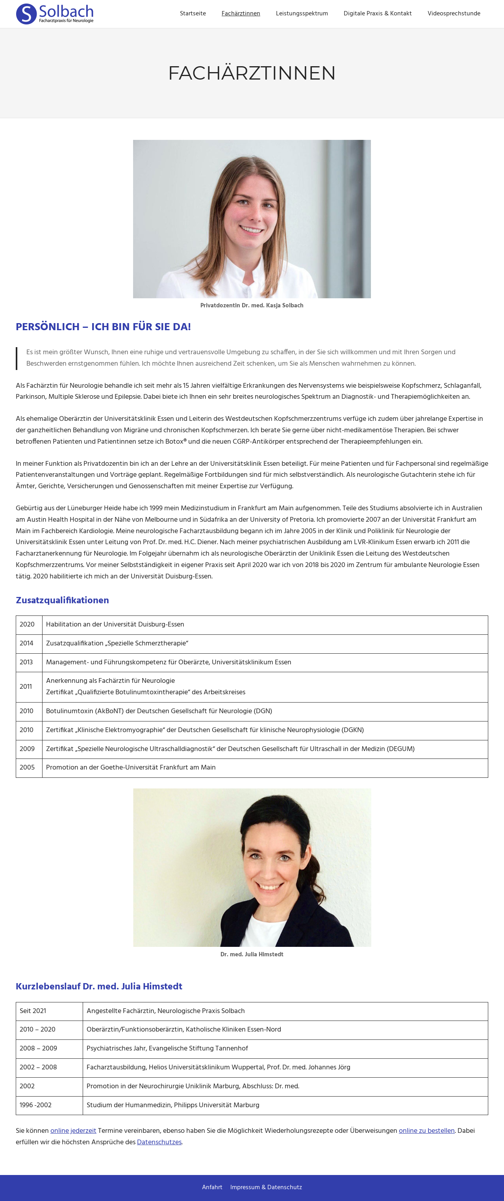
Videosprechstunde (454, 14)
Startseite (193, 14)
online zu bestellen (427, 1131)
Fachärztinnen (241, 14)
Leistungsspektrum (302, 14)
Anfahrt (212, 1187)
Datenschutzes (159, 1142)
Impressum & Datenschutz (266, 1187)
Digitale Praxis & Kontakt (378, 14)
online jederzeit (73, 1131)
